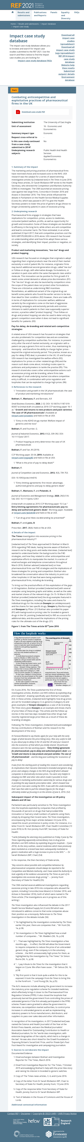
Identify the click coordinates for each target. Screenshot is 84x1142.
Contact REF (13, 1113)
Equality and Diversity (65, 15)
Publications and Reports (40, 14)
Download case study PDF (33, 112)
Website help (68, 65)
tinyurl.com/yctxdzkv (22, 415)
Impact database (48, 24)
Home (13, 24)
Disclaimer (26, 1113)
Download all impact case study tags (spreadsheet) (65, 50)
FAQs (76, 12)
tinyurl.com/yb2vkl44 (24, 512)
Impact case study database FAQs (35, 60)
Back (14, 90)
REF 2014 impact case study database (67, 59)
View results (68, 68)
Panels (54, 12)
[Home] (13, 12)
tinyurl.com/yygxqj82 (22, 457)
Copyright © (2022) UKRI (44, 1113)
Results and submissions (24, 14)
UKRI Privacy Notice (67, 1113)
